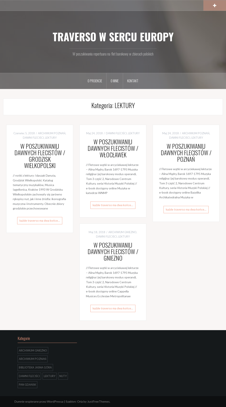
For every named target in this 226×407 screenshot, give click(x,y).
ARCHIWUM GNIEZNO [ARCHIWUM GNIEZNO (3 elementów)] (33, 350)
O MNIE (115, 80)
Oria (80, 401)
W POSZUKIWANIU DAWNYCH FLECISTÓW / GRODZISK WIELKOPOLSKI (39, 156)
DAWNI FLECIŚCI (33, 137)
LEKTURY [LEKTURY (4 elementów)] (49, 376)
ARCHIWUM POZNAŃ (51, 133)
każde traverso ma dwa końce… (39, 220)
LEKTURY (51, 137)
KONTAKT (132, 80)
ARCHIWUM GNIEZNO (122, 232)
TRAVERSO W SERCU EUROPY (113, 36)
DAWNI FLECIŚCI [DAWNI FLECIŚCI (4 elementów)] (29, 376)
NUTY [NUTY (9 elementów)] (63, 376)
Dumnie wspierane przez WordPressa (38, 401)
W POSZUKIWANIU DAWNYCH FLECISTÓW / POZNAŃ (186, 152)
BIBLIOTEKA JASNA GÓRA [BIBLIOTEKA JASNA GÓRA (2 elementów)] (35, 367)
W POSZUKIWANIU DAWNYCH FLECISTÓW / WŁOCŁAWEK (113, 148)
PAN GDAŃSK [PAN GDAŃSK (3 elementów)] (27, 384)
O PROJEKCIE (95, 80)
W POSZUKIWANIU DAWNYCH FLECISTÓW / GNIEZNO (113, 251)
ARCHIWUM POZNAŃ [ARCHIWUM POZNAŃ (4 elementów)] (32, 358)
